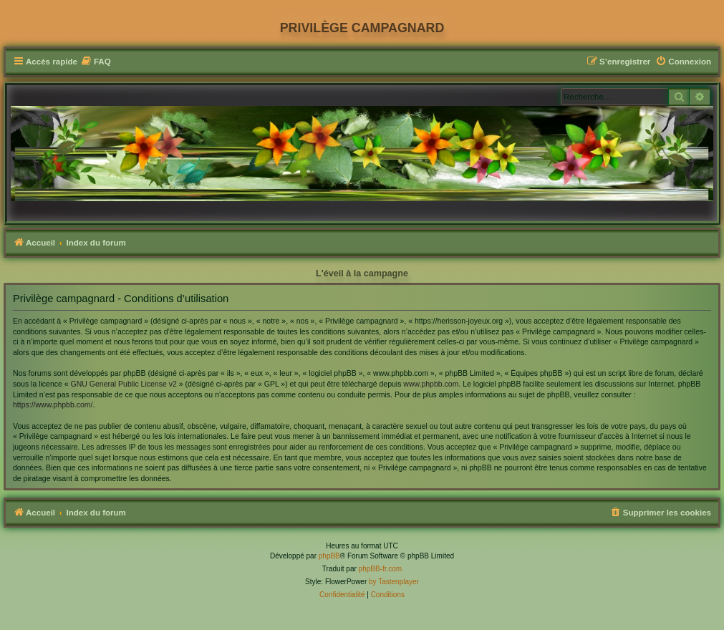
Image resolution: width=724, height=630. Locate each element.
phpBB (329, 556)
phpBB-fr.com (380, 569)
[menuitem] (96, 62)
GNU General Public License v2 (124, 383)
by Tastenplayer (394, 582)
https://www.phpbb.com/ (52, 404)
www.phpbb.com (430, 383)
